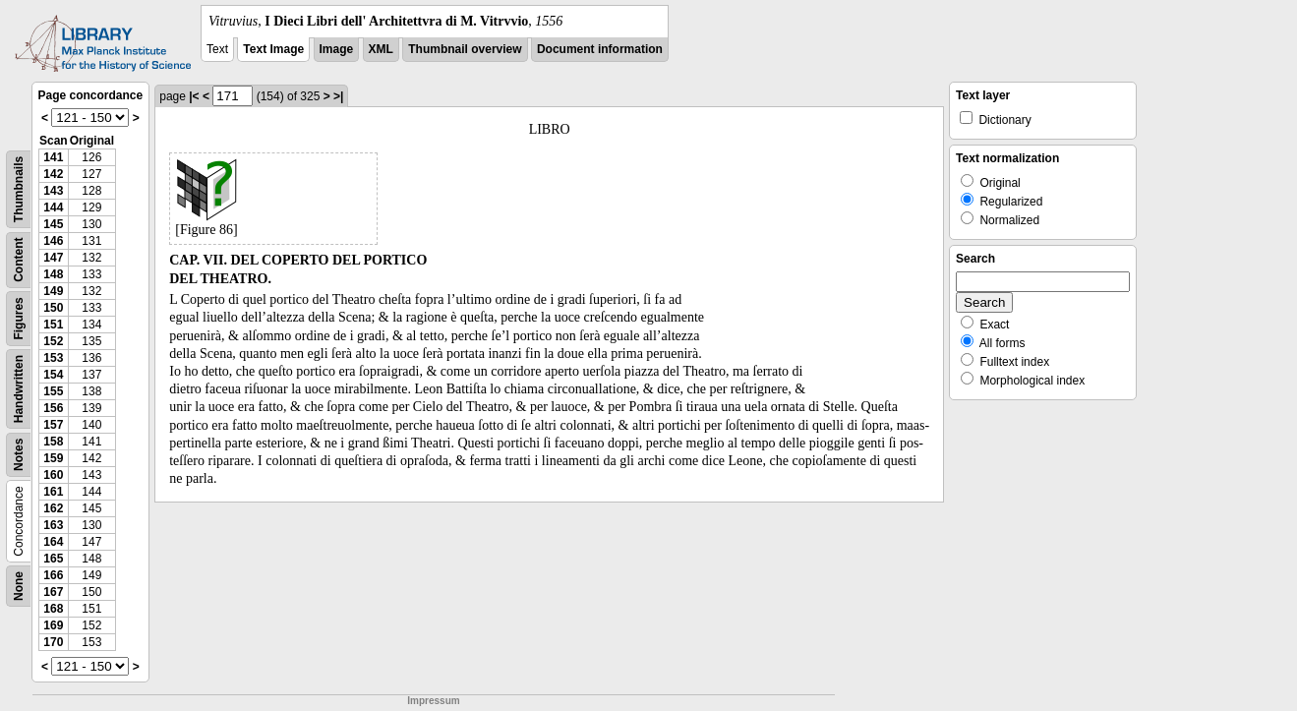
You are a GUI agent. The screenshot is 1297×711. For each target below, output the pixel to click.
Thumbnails (19, 189)
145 (53, 224)
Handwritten (19, 389)
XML (381, 49)
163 (53, 525)
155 (53, 391)
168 (53, 609)
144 (53, 207)
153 (53, 358)
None (19, 586)
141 (53, 157)
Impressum (433, 700)
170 (53, 642)
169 (53, 625)
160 (53, 475)
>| (338, 96)
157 (53, 425)
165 (53, 558)
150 (53, 308)
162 (53, 508)
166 (53, 575)
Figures (19, 318)
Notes (19, 455)
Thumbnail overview (464, 49)
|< (194, 96)
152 (53, 341)
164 (53, 542)
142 (53, 174)
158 (53, 441)
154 (53, 375)
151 (53, 324)
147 (53, 258)
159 (53, 458)
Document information (600, 49)
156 (53, 408)
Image (337, 49)
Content (19, 260)
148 (53, 274)
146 (53, 241)
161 (53, 492)
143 (53, 191)
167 (53, 592)
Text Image (273, 49)
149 (53, 291)
